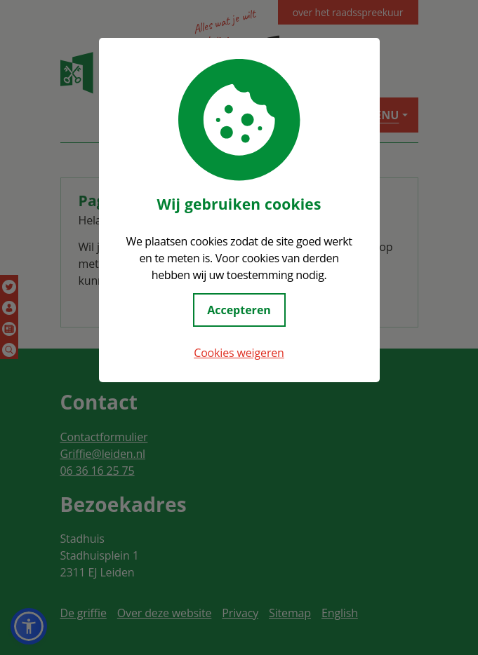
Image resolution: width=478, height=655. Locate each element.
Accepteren (239, 310)
